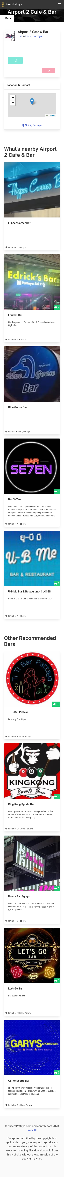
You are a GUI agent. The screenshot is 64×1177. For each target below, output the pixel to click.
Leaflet (50, 115)
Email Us (32, 1130)
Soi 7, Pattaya (33, 36)
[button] (32, 101)
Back (7, 18)
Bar (20, 36)
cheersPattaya (12, 4)
